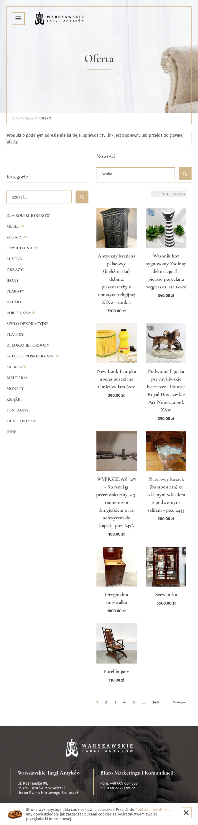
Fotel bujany (116, 671)
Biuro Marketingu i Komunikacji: (137, 772)
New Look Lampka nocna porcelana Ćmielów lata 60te (116, 379)
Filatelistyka (21, 421)
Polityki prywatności (152, 809)
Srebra (14, 366)
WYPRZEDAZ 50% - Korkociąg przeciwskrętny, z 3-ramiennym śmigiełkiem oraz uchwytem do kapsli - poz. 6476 (116, 502)
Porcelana (19, 312)
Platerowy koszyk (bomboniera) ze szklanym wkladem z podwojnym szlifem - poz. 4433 (166, 494)
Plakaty (15, 291)
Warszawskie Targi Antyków (49, 772)
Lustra (14, 258)
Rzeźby (14, 302)
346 (155, 702)
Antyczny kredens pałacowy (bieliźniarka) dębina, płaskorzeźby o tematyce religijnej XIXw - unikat (116, 279)
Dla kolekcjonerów (28, 215)
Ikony (12, 280)
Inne (11, 431)
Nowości (106, 156)
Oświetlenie (20, 248)
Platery (15, 334)
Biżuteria (17, 377)
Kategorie (17, 176)
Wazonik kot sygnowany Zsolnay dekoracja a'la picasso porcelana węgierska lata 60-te (166, 271)
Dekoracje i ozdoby (27, 345)
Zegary (14, 237)
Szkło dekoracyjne (27, 323)
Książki (14, 399)
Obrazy (14, 269)
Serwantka (166, 594)
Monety (15, 388)
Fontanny (17, 410)
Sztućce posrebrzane (30, 356)
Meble (13, 226)
